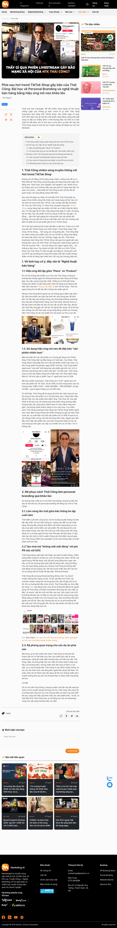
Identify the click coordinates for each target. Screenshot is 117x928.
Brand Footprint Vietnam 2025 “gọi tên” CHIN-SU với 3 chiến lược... (14, 823)
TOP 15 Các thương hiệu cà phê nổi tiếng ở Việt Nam (97, 59)
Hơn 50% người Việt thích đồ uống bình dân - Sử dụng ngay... (66, 823)
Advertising (106, 107)
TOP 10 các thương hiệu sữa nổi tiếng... (108, 68)
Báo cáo (70, 11)
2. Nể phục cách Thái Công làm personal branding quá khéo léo (48, 154)
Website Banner (107, 880)
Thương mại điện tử (45, 286)
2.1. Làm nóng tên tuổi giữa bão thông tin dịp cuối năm (46, 157)
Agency (5, 783)
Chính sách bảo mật (48, 880)
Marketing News (17, 12)
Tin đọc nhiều (90, 24)
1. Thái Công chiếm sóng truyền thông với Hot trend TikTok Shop (49, 142)
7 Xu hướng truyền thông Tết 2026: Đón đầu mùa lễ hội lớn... (39, 789)
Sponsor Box (105, 884)
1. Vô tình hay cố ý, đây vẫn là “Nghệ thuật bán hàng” (44, 145)
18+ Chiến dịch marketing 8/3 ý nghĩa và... (108, 101)
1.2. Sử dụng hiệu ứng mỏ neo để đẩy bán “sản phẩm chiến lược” (50, 151)
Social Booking (106, 875)
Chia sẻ (4, 104)
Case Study (55, 11)
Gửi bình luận (72, 751)
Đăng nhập (106, 4)
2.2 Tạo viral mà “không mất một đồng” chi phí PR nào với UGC (49, 160)
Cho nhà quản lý (55, 4)
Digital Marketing (37, 11)
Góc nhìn (83, 11)
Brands (32, 816)
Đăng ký (95, 4)
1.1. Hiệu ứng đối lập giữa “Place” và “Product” (43, 148)
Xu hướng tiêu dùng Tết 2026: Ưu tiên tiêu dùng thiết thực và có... (13, 789)
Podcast (39, 3)
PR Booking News (107, 870)
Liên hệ (95, 12)
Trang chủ (5, 19)
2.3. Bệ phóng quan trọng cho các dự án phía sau (44, 163)
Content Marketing (108, 90)
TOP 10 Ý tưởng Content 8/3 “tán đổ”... (108, 84)
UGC (32, 587)
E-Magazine (24, 4)
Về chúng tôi (45, 870)
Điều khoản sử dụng (48, 884)
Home (4, 12)
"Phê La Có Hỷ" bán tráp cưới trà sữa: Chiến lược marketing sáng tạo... (66, 789)
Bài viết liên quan (13, 757)
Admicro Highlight (71, 4)
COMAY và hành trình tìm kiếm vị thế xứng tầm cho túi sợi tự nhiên (40, 823)
